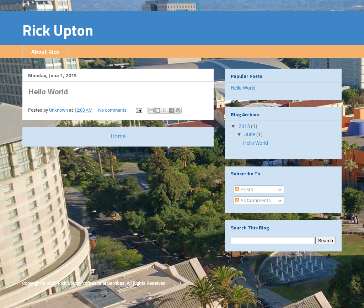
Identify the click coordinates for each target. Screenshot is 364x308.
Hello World (48, 91)
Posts (244, 189)
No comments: (113, 110)
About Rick (45, 51)
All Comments (253, 200)
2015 (245, 126)
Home (118, 136)
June (250, 134)
